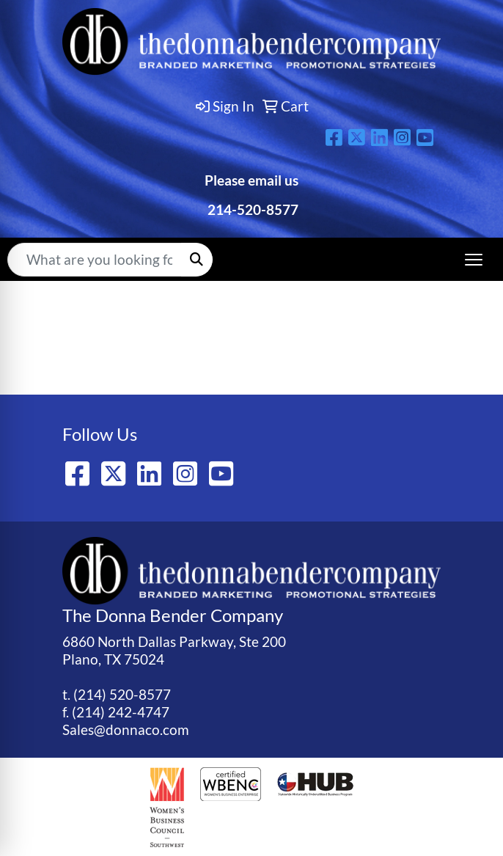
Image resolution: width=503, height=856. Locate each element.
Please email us (251, 180)
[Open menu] (473, 259)
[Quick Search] (94, 260)
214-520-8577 (251, 210)
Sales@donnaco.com (125, 730)
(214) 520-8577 (122, 695)
